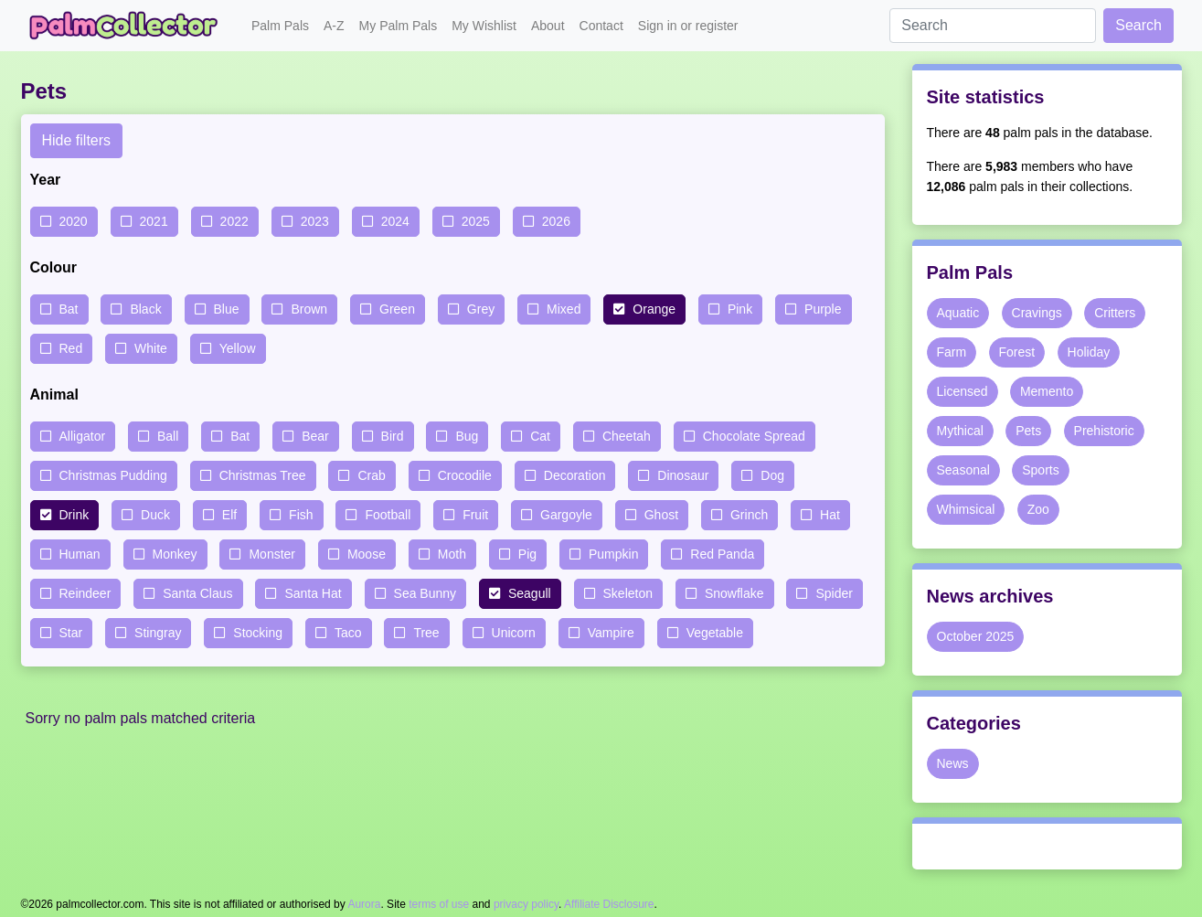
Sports (1040, 470)
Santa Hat (312, 593)
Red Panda (722, 554)
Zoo (1038, 509)
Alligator (82, 436)
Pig (527, 554)
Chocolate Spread (754, 436)
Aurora (363, 904)
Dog (772, 475)
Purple (822, 309)
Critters (1114, 312)
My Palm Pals (398, 25)
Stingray (157, 632)
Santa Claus (197, 593)
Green (397, 309)
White (150, 348)
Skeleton (628, 593)
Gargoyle (566, 514)
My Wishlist (484, 25)
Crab (371, 475)
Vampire (611, 632)
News (953, 763)
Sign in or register (688, 25)
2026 (556, 221)
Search (1138, 25)
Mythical (960, 430)
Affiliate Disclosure (609, 904)
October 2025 (976, 636)
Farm (952, 352)
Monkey (175, 554)
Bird (392, 436)
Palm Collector (128, 25)
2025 (476, 221)
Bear (315, 436)
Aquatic (958, 312)
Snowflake (734, 593)
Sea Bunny (425, 593)
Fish (301, 514)
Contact (601, 25)
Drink (74, 514)
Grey (481, 309)
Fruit (475, 514)
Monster (272, 554)
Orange (654, 309)
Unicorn (514, 632)
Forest (1017, 352)
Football (387, 514)
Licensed (962, 391)
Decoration (575, 475)
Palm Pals (280, 25)
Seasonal (963, 470)
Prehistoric (1104, 430)
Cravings (1037, 312)
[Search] (992, 25)
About (548, 25)
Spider (833, 593)
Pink (740, 309)
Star (71, 632)
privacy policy (526, 904)
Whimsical (966, 509)
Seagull (529, 593)
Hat (830, 514)
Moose (366, 554)
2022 (234, 221)
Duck (155, 514)
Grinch (749, 514)
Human (80, 554)
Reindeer (85, 593)
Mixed (563, 309)
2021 (154, 221)
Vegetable (714, 632)
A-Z (334, 25)
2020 (73, 221)
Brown (309, 309)
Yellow (237, 348)
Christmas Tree (262, 475)
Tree (426, 632)
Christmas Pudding (113, 475)
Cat (540, 436)
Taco (348, 632)
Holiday (1089, 352)
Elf (229, 514)
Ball (167, 436)
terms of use (439, 904)
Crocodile (465, 475)
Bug (466, 436)
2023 (315, 221)
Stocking (257, 632)
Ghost (661, 514)
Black (145, 309)
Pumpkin (613, 554)
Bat (69, 309)
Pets (1028, 430)
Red (71, 348)
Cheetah (626, 436)
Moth (452, 554)
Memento (1046, 391)
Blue (226, 309)
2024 (395, 221)
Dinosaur (682, 475)
